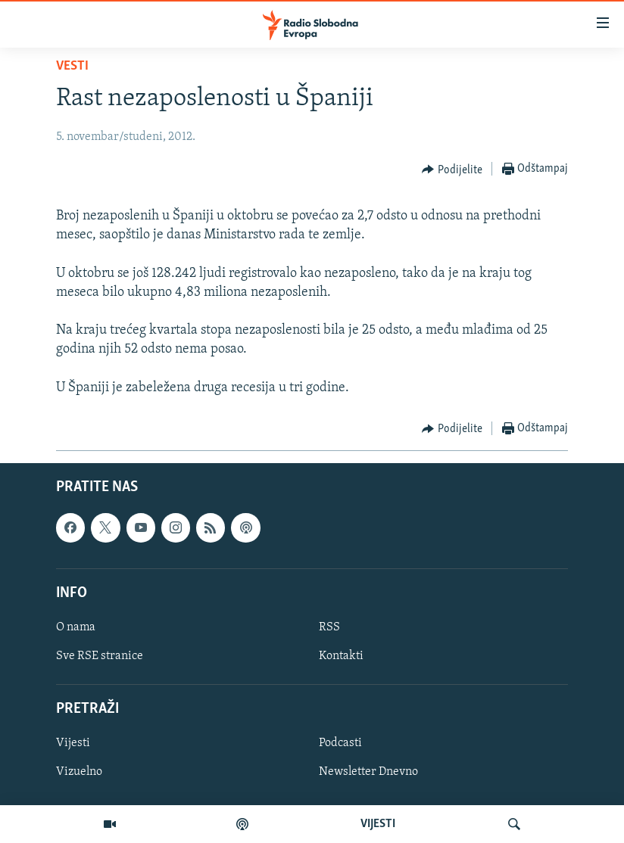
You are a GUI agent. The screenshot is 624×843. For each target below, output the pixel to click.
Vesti (72, 66)
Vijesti (73, 743)
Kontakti (341, 656)
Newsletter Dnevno (368, 772)
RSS (329, 627)
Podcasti (340, 743)
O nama (75, 627)
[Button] (452, 169)
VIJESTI (377, 824)
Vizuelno (79, 772)
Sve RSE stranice (99, 656)
